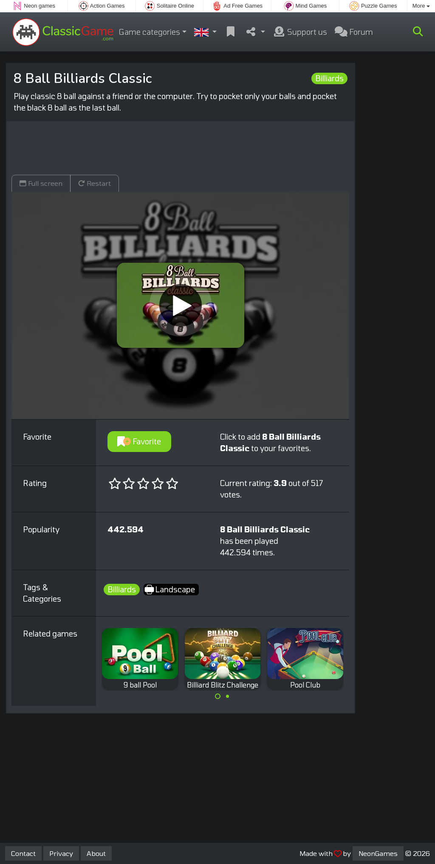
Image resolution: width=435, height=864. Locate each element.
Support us (300, 32)
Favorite (139, 441)
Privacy (61, 853)
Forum (354, 32)
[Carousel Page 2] (227, 696)
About (96, 853)
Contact (23, 853)
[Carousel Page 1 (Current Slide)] (218, 696)
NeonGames (378, 853)
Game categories (149, 32)
